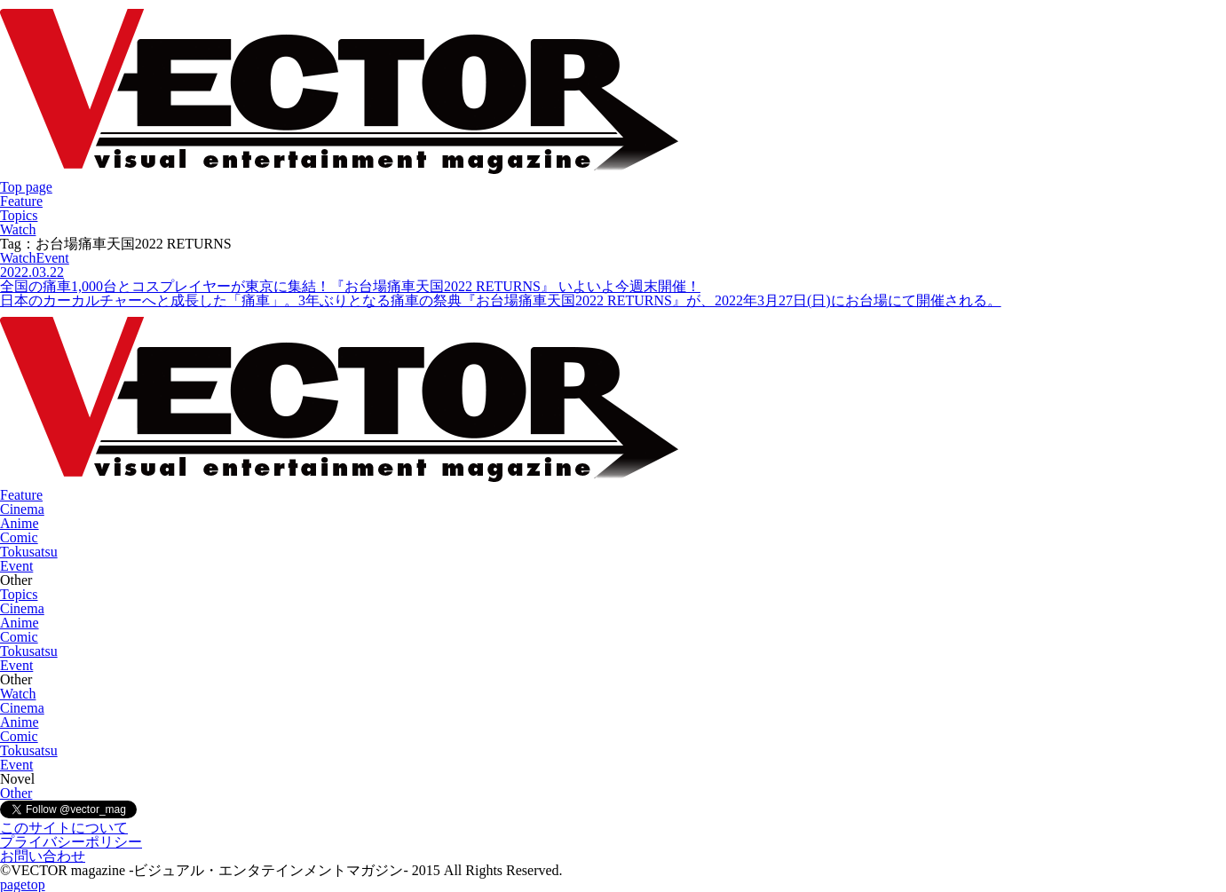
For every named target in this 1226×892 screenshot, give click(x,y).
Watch (18, 229)
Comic (19, 537)
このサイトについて (64, 827)
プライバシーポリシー (71, 841)
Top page (26, 186)
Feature (21, 201)
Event (16, 565)
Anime (19, 523)
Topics (18, 215)
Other (16, 793)
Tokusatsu (29, 551)
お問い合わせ (42, 856)
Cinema (22, 509)
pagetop (22, 884)
